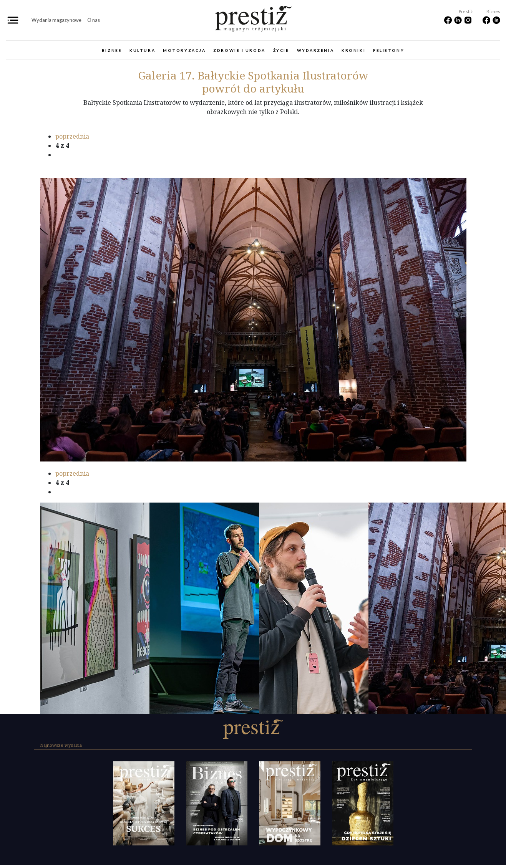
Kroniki (353, 50)
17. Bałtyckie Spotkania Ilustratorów (253, 75)
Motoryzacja (184, 50)
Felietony (388, 50)
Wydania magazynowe (56, 20)
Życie (281, 50)
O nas (93, 20)
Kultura (142, 50)
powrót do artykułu (253, 88)
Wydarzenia (315, 50)
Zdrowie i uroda (239, 50)
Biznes (112, 50)
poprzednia (72, 136)
